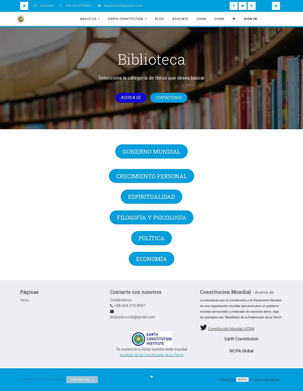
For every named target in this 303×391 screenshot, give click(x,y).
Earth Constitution (241, 338)
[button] (234, 18)
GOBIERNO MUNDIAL (151, 151)
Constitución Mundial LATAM (231, 329)
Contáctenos (169, 97)
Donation (47, 5)
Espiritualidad (151, 196)
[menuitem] (159, 18)
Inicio (24, 300)
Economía (151, 259)
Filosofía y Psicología (151, 217)
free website (271, 380)
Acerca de (131, 97)
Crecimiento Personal (151, 176)
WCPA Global (241, 350)
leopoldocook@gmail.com (123, 5)
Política (151, 238)
